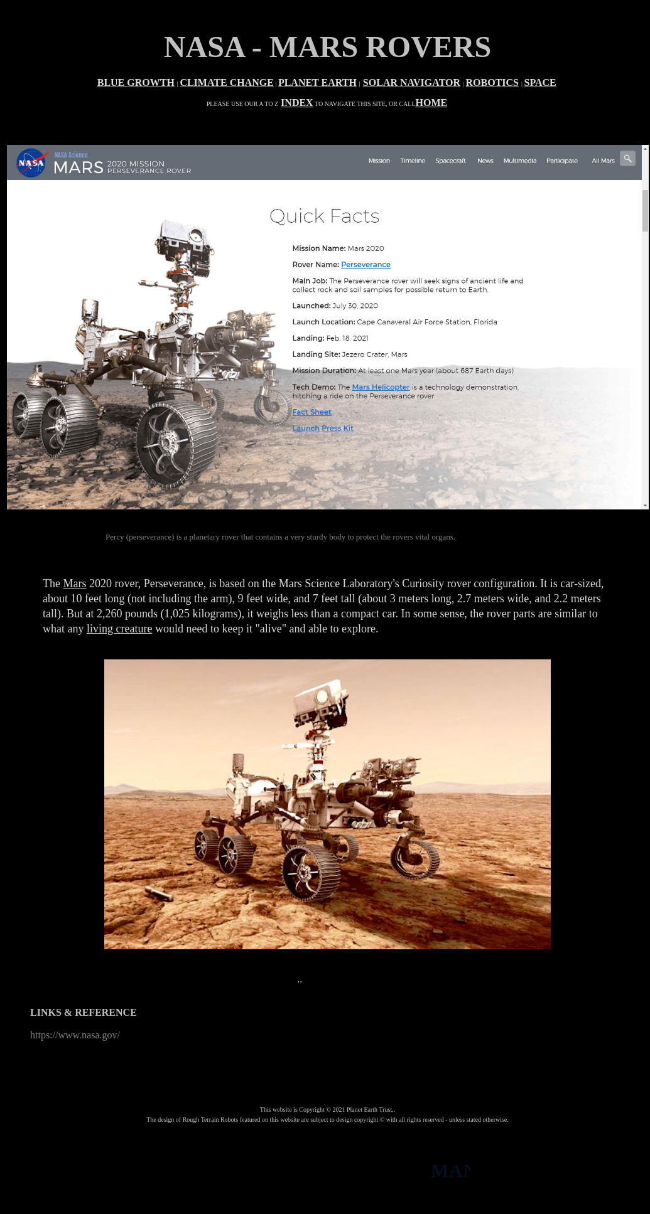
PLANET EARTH (317, 82)
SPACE (540, 82)
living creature (119, 628)
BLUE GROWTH (136, 82)
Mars (74, 583)
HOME (432, 102)
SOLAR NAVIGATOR (411, 82)
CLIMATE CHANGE (227, 82)
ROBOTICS (492, 82)
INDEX (297, 102)
